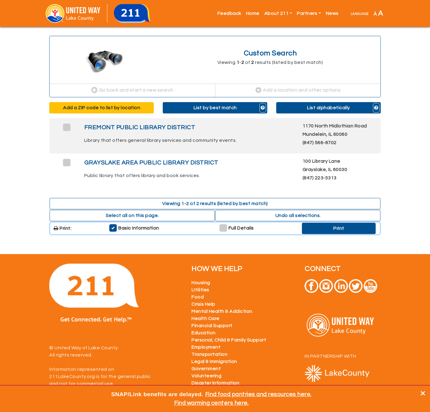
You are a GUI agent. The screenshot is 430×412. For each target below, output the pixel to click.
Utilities (200, 290)
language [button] (360, 13)
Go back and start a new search (132, 90)
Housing (200, 282)
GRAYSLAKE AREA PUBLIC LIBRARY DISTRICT (151, 163)
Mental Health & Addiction (221, 311)
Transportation (209, 354)
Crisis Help (203, 304)
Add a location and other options (297, 90)
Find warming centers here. (211, 403)
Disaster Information (215, 383)
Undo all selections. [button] (298, 215)
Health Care (205, 318)
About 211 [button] (276, 13)
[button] (262, 108)
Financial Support (212, 325)
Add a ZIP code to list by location (101, 107)
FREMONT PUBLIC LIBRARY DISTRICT (139, 127)
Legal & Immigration (214, 361)
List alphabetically (328, 107)
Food (197, 297)
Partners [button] (307, 13)
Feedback (229, 13)
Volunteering (206, 375)
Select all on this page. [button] (132, 215)
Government (206, 368)
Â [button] (378, 13)
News (332, 13)
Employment (205, 347)
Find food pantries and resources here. (258, 394)
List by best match (215, 107)
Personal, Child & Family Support (228, 340)
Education (203, 332)
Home (252, 13)
